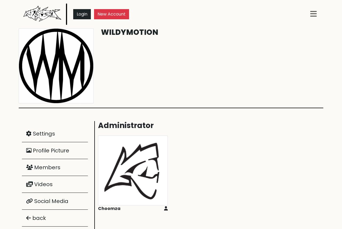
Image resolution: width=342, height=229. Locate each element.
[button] (313, 14)
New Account (112, 14)
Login (82, 14)
